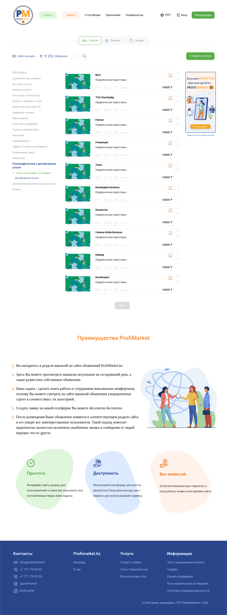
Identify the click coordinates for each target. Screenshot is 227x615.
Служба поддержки (180, 576)
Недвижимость (21, 140)
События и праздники (25, 124)
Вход (184, 15)
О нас (77, 569)
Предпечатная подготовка (110, 79)
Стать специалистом (134, 569)
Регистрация (203, 15)
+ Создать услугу (200, 56)
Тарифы (172, 569)
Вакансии (18, 135)
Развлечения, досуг (23, 152)
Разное (16, 189)
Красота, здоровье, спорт (27, 101)
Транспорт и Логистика (25, 95)
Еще (122, 305)
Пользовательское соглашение (187, 583)
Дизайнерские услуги (27, 178)
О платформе (92, 15)
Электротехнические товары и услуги (34, 183)
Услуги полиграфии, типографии (33, 173)
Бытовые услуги (21, 84)
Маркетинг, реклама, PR (26, 106)
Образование (20, 118)
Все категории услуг (133, 576)
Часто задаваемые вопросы (186, 562)
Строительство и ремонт (26, 78)
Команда (79, 562)
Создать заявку (130, 562)
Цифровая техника (23, 112)
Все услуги (19, 72)
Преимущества (134, 15)
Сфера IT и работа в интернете (29, 146)
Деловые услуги (21, 89)
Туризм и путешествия (25, 129)
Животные (18, 158)
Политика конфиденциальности (188, 590)
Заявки (71, 15)
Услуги (48, 15)
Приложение (113, 15)
